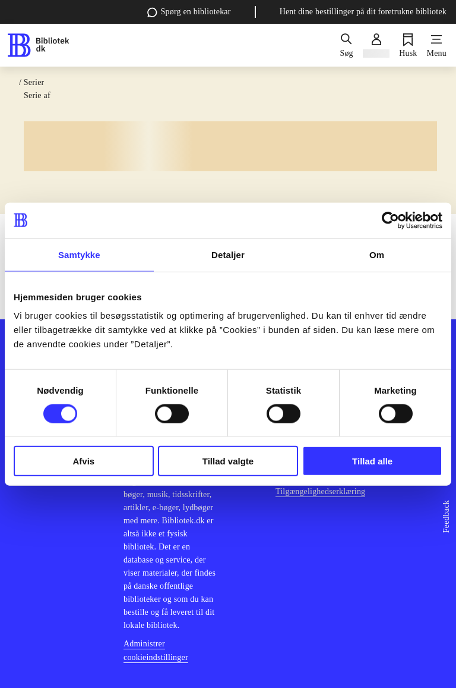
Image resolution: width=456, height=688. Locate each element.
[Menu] (436, 45)
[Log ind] (376, 45)
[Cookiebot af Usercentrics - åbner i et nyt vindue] (390, 220)
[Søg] (346, 45)
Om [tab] (376, 254)
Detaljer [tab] (228, 254)
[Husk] (408, 45)
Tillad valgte (228, 461)
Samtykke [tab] (79, 254)
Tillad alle (372, 461)
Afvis (83, 461)
